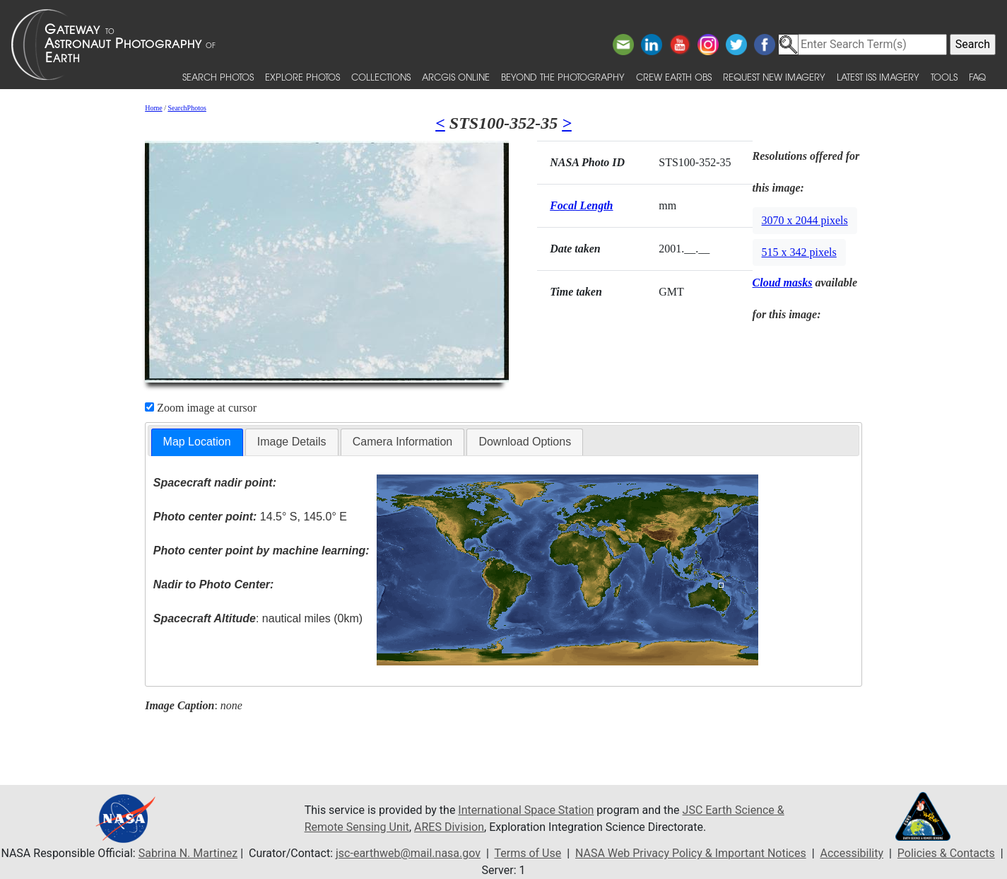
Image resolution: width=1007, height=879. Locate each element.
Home (153, 108)
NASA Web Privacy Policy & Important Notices (690, 853)
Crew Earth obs (674, 76)
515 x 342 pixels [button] (799, 252)
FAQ (977, 76)
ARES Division (449, 827)
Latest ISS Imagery (878, 76)
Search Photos (218, 76)
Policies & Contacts (946, 853)
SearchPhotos (186, 108)
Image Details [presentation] (291, 442)
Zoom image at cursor (201, 408)
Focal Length (581, 205)
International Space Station (526, 810)
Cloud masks (783, 282)
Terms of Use (527, 853)
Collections (381, 76)
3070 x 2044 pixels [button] (805, 220)
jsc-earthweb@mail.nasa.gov (408, 853)
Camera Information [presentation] (402, 442)
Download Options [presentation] (524, 442)
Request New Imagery (774, 76)
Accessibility (852, 853)
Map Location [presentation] (197, 442)
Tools (944, 76)
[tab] (197, 442)
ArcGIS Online (456, 76)
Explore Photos (302, 76)
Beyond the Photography (563, 76)
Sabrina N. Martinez (188, 853)
